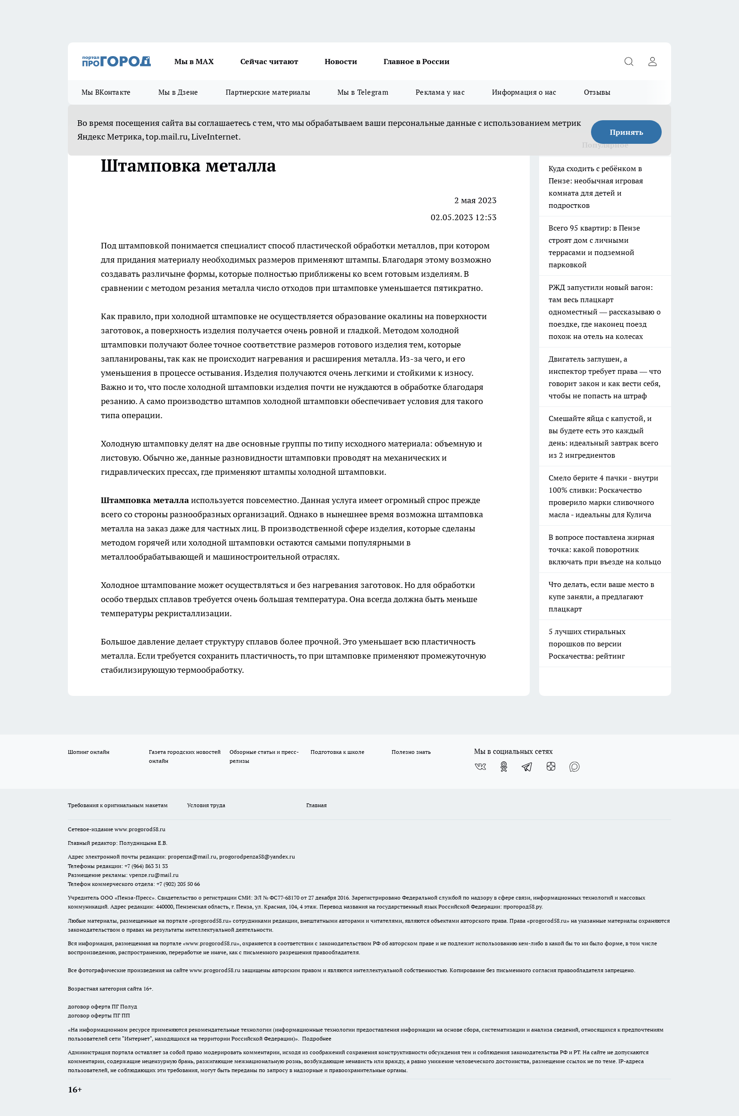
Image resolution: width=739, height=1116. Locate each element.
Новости (341, 61)
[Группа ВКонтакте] (480, 766)
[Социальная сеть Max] (574, 766)
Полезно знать (411, 751)
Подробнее (316, 1038)
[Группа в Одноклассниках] (504, 766)
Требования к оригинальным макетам (118, 805)
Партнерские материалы (268, 92)
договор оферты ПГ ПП (99, 1015)
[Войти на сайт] (652, 61)
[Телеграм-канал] (527, 766)
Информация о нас (524, 92)
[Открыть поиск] (628, 61)
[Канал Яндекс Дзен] (551, 766)
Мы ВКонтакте (106, 92)
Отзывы (597, 92)
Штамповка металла (145, 500)
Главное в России (417, 61)
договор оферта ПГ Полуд (102, 1006)
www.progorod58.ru (140, 829)
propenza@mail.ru (192, 856)
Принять (626, 132)
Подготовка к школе (337, 751)
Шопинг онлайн (88, 751)
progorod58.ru (210, 920)
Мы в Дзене (178, 92)
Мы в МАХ (194, 61)
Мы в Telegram (362, 92)
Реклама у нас (440, 92)
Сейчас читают (269, 61)
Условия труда (206, 805)
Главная (316, 805)
